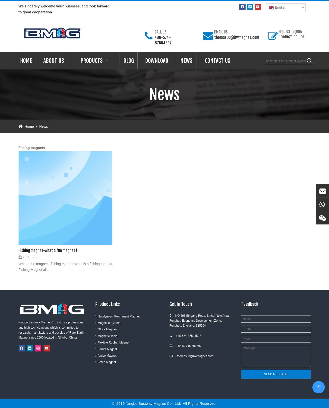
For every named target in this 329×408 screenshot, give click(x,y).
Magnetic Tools (108, 336)
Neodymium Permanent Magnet (119, 316)
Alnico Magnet (107, 355)
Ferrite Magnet (107, 349)
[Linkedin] (250, 7)
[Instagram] (38, 348)
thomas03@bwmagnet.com (236, 37)
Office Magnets (108, 329)
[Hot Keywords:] (309, 61)
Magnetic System (109, 323)
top (318, 386)
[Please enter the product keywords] (285, 61)
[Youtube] (258, 7)
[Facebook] (242, 7)
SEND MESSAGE (276, 374)
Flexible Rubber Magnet (113, 342)
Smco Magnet (107, 362)
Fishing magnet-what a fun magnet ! (48, 250)
